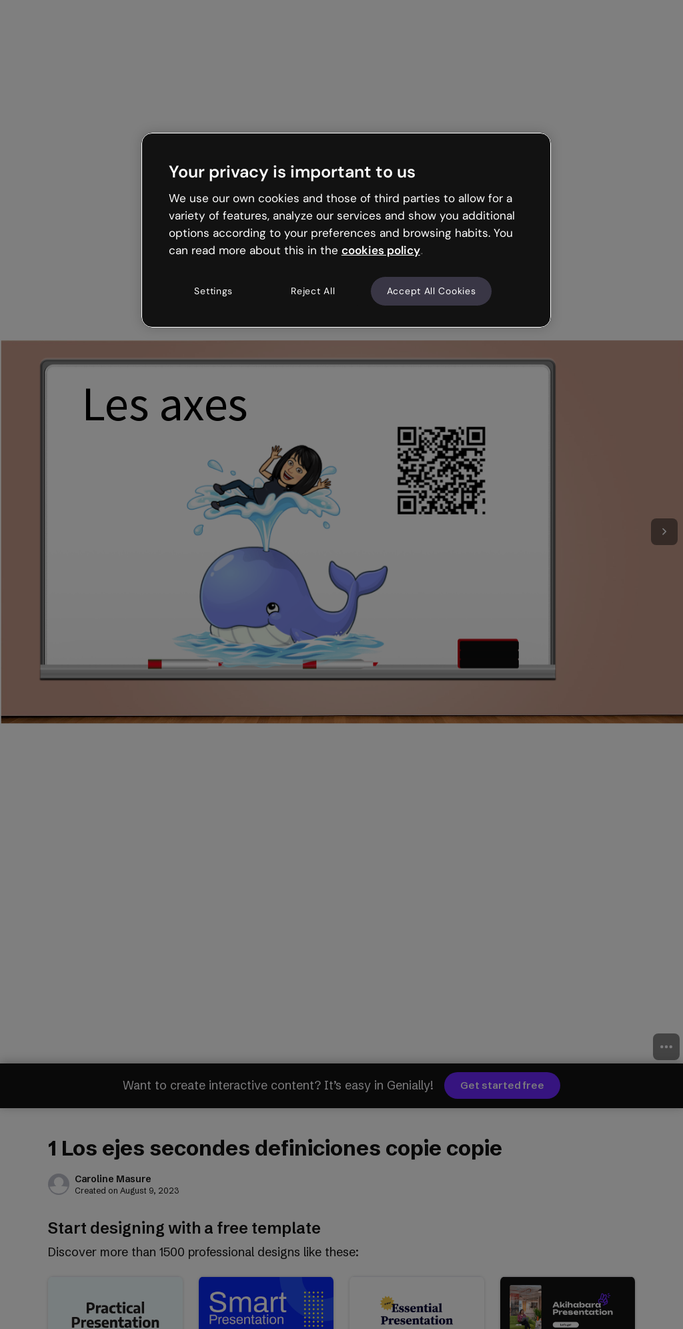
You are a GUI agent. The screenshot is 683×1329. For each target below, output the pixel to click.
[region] (346, 230)
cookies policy (381, 250)
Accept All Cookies (431, 291)
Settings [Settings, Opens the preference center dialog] (213, 291)
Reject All (313, 291)
